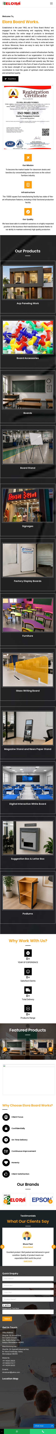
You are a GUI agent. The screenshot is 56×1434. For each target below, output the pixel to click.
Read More (10, 79)
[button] (16, 1045)
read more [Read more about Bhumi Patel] (36, 1261)
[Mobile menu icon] (51, 3)
